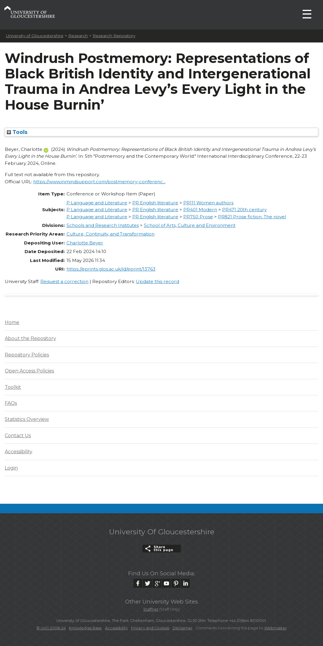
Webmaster (275, 628)
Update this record (157, 281)
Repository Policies (27, 355)
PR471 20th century (244, 209)
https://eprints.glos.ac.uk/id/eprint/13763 (110, 269)
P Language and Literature (96, 203)
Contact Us (18, 435)
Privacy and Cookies (150, 628)
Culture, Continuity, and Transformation (110, 234)
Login (11, 468)
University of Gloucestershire (34, 35)
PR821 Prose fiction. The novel (252, 216)
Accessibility (18, 451)
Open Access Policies (29, 371)
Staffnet (150, 609)
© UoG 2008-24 (51, 628)
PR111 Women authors (208, 203)
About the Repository (30, 338)
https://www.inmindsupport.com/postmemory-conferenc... (99, 181)
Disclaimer (182, 628)
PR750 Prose (198, 216)
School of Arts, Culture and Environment (190, 225)
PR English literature (155, 203)
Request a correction (64, 281)
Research (78, 35)
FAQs (11, 403)
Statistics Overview (27, 419)
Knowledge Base (85, 628)
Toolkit (13, 387)
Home (12, 322)
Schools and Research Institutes (102, 225)
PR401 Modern (200, 209)
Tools (17, 132)
